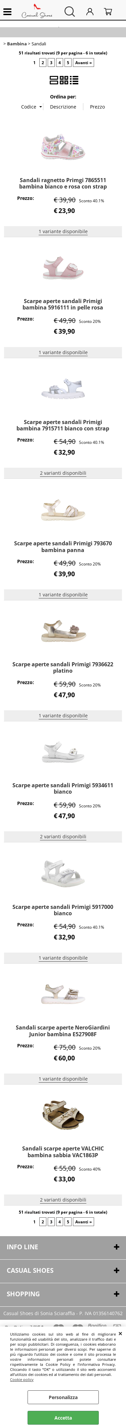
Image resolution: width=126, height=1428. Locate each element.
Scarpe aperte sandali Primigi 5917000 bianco (62, 910)
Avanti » (83, 62)
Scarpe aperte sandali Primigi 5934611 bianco (62, 788)
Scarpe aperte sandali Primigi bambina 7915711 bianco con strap (62, 425)
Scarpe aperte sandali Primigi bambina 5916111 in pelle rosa (63, 304)
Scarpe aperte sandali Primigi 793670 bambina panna (63, 546)
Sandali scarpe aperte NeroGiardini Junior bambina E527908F (63, 1031)
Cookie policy (22, 1379)
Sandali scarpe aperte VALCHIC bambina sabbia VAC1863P (63, 1152)
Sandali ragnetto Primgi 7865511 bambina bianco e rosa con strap (63, 183)
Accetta (63, 1418)
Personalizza (63, 1397)
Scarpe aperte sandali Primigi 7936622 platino (62, 667)
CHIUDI (120, 1333)
